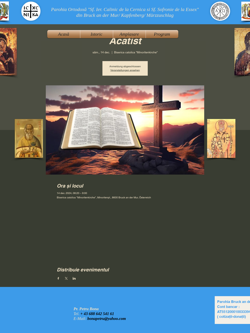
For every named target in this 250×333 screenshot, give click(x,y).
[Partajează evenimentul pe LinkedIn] (74, 278)
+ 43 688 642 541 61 (97, 314)
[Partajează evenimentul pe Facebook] (58, 278)
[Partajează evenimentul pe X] (66, 278)
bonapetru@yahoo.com (106, 318)
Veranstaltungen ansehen (125, 70)
